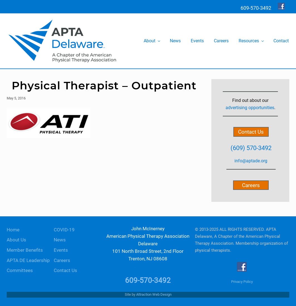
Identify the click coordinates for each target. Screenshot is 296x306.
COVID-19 (64, 229)
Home (13, 229)
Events (61, 250)
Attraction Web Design (154, 294)
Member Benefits (25, 250)
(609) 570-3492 (251, 147)
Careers (251, 185)
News (60, 240)
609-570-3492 (148, 280)
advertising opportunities (250, 107)
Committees (20, 270)
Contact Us (251, 132)
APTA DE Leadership (28, 260)
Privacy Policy (242, 282)
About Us (16, 240)
